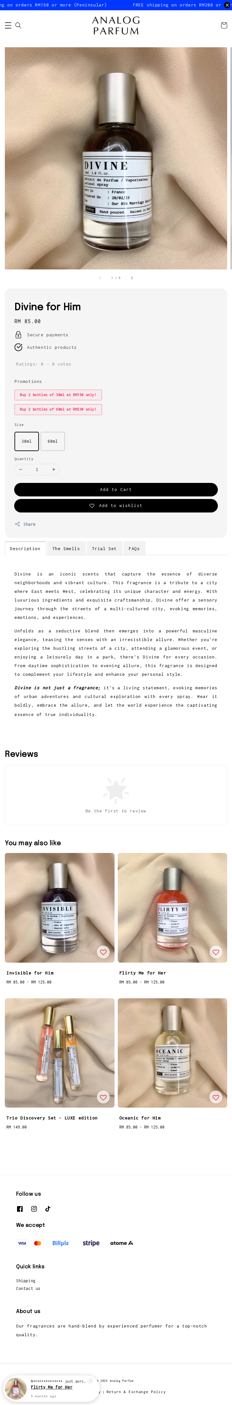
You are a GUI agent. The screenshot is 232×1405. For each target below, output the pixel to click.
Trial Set (104, 548)
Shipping (26, 1280)
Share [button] (25, 524)
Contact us (28, 1288)
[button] (8, 25)
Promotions (28, 381)
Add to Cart (116, 489)
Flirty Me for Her (51, 1387)
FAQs (134, 548)
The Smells (66, 548)
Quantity (23, 459)
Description (25, 548)
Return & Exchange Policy (136, 1392)
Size (19, 424)
